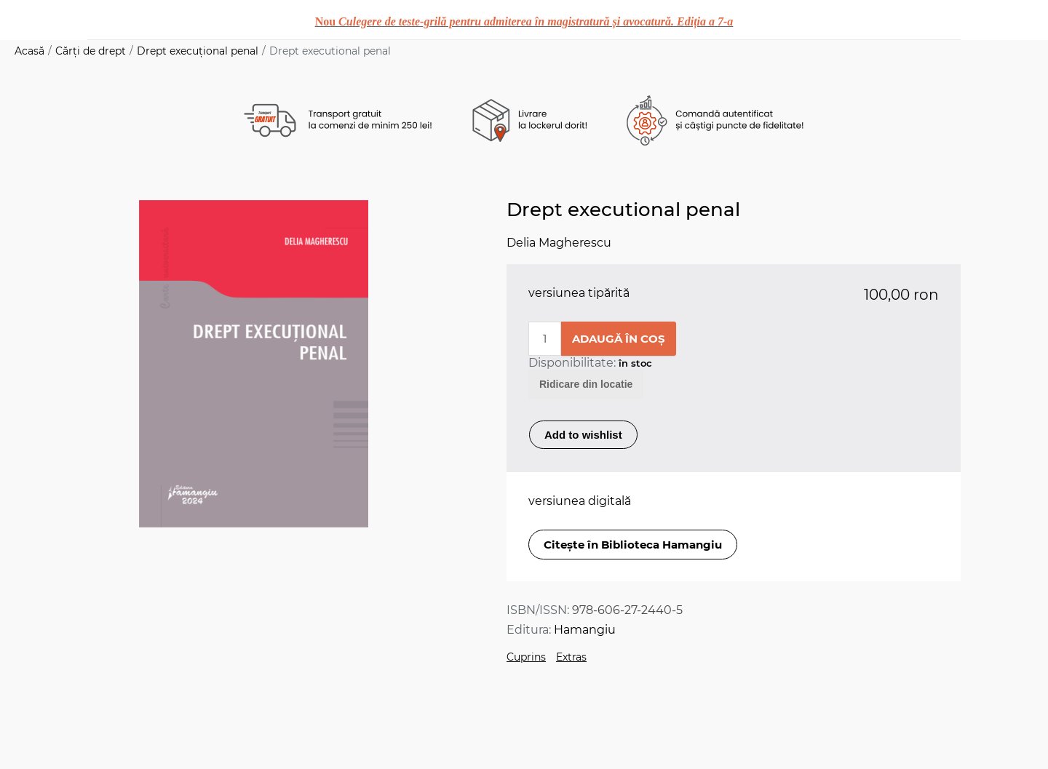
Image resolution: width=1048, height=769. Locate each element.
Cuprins (526, 657)
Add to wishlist (583, 435)
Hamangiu (585, 630)
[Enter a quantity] (544, 339)
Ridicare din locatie (585, 384)
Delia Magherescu (559, 243)
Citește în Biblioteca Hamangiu (633, 544)
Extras (571, 657)
